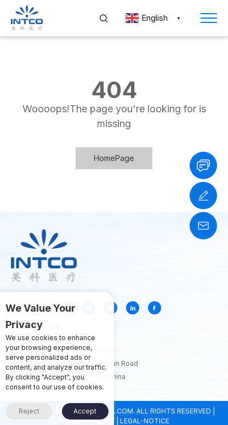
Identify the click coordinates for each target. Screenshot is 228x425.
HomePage (114, 158)
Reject (29, 411)
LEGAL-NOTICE (144, 421)
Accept (84, 411)
